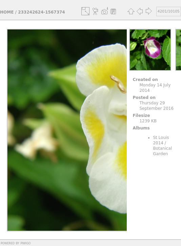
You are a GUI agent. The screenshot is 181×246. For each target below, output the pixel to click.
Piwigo (25, 243)
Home (7, 12)
